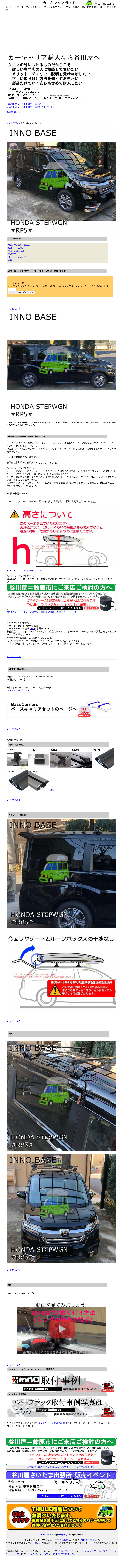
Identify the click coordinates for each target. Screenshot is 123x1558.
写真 (10, 260)
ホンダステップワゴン (18, 690)
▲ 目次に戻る (14, 309)
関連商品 (12, 254)
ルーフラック (105, 1551)
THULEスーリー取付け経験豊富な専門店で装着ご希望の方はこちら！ (61, 611)
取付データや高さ (16, 248)
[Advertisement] (62, 32)
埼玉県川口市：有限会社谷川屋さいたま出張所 (29, 107)
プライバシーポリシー (41, 1554)
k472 (32, 628)
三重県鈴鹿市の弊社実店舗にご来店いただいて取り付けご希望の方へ (62, 1465)
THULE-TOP (44, 1534)
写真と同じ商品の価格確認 (20, 245)
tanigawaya (63, 1534)
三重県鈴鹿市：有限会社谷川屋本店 (23, 104)
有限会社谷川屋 (89, 1540)
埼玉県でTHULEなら (63, 1554)
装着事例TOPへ (14, 112)
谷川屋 (33, 1543)
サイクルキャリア (87, 1551)
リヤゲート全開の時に (18, 257)
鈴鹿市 (65, 1540)
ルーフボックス (68, 1551)
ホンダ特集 (12, 122)
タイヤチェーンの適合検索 (51, 1423)
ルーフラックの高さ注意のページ (25, 570)
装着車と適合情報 (16, 251)
